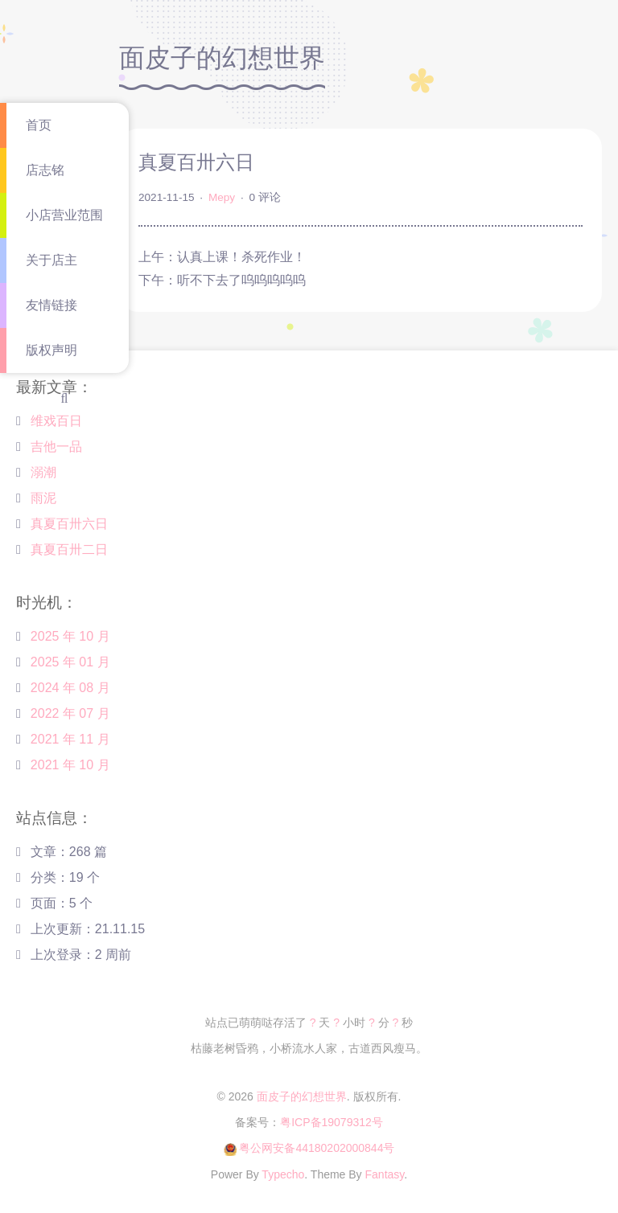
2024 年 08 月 (70, 688)
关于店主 (51, 260)
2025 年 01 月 (70, 662)
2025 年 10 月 (70, 636)
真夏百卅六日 (69, 524)
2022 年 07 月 (70, 713)
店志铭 (45, 170)
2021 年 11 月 (70, 739)
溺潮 (43, 472)
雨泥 (43, 498)
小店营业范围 (64, 215)
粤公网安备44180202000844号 (316, 1147)
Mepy (221, 197)
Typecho (283, 1174)
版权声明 (51, 350)
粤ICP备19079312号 (331, 1122)
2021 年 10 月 (70, 765)
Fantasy (385, 1174)
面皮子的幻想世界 (302, 1096)
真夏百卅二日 (69, 549)
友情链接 (51, 305)
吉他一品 (56, 446)
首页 (39, 125)
